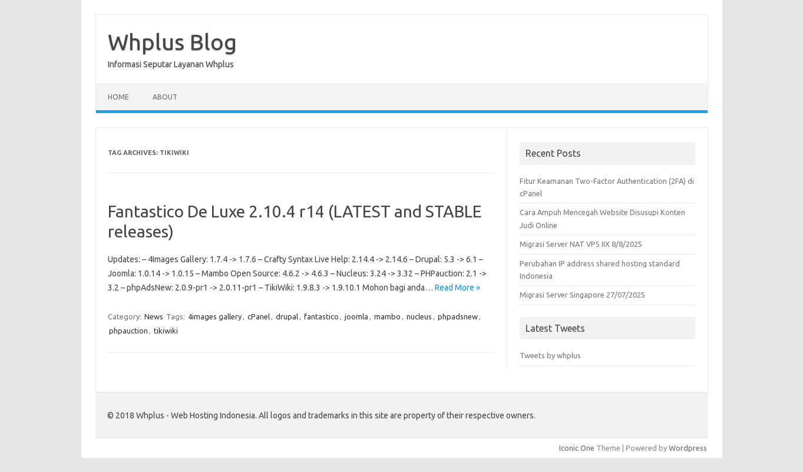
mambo (387, 316)
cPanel (258, 316)
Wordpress (688, 448)
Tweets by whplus (550, 355)
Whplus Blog (172, 41)
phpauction (128, 330)
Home (118, 97)
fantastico (321, 316)
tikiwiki (166, 330)
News (153, 316)
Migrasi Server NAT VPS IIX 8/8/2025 (581, 244)
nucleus (419, 316)
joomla (356, 316)
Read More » (457, 287)
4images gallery (215, 316)
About (165, 97)
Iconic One (576, 448)
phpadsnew (458, 316)
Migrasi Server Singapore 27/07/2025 (582, 295)
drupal (287, 316)
